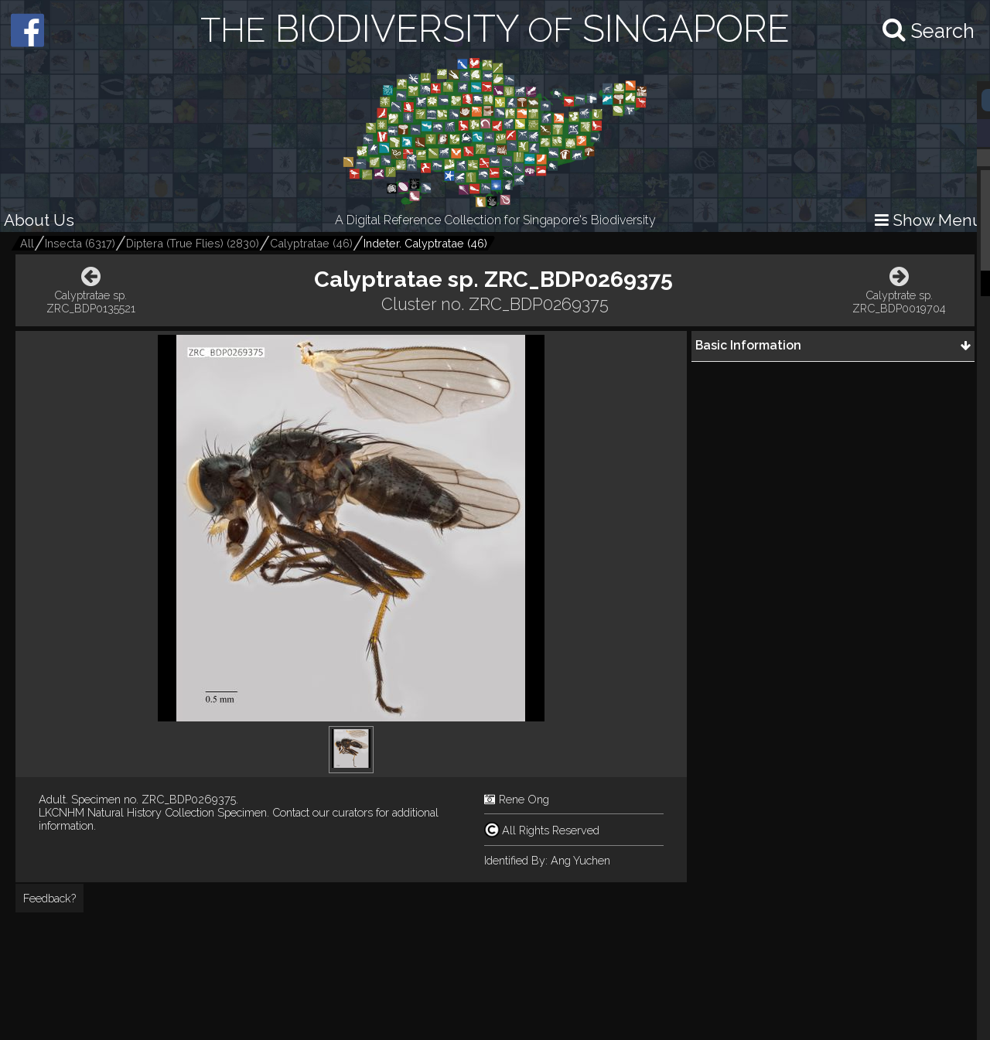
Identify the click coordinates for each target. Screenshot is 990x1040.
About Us (39, 220)
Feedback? (49, 898)
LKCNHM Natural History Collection (126, 812)
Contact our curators (322, 812)
